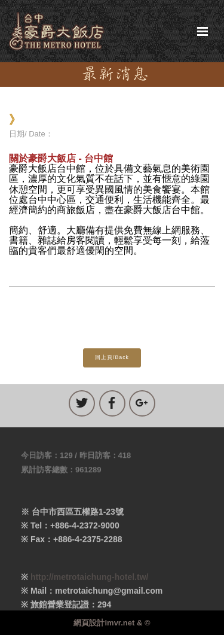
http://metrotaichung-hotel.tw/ (89, 582)
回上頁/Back (112, 357)
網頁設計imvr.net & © (111, 622)
